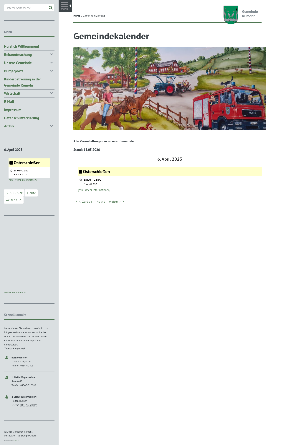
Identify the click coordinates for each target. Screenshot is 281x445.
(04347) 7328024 (28, 405)
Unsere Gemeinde (29, 62)
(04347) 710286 (28, 385)
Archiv (29, 126)
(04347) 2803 (26, 365)
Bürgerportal (29, 70)
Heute (101, 201)
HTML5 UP (16, 440)
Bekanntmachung (29, 54)
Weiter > (117, 201)
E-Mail (9, 101)
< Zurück (83, 201)
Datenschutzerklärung (21, 118)
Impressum (12, 109)
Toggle (65, 6)
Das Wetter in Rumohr (15, 292)
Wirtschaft (29, 93)
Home (76, 15)
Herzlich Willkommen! (21, 46)
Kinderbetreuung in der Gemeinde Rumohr (22, 82)
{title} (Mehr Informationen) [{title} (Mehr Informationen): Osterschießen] (94, 190)
